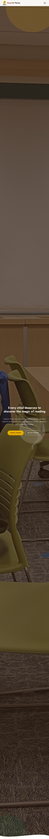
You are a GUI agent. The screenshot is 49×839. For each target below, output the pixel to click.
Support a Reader (15, 433)
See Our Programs (33, 433)
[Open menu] (44, 3)
